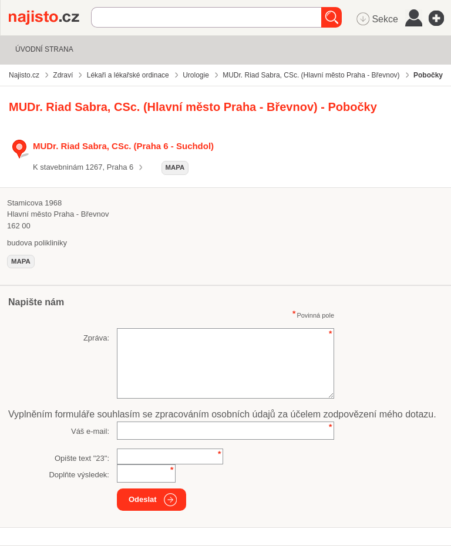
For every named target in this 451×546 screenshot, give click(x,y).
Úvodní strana (44, 49)
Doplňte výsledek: (79, 474)
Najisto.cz (50, 17)
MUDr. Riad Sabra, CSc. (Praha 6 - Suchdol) (123, 146)
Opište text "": (82, 458)
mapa (175, 167)
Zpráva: (96, 337)
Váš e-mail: (90, 431)
